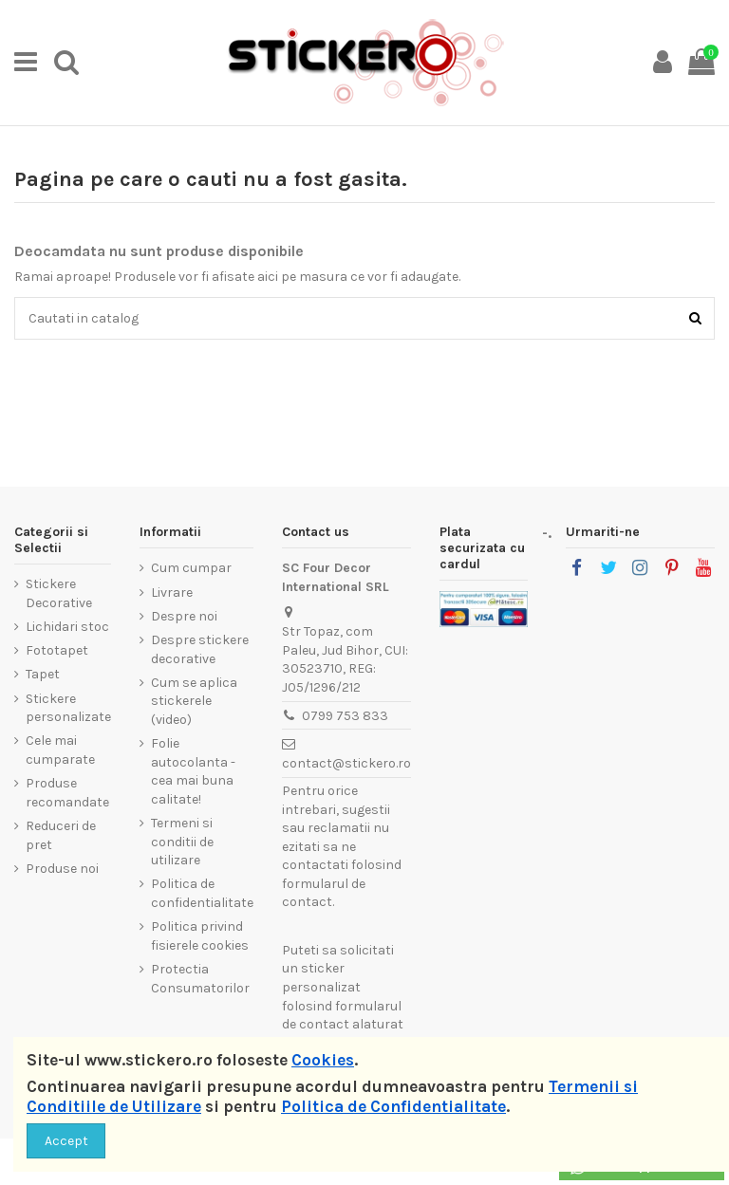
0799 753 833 (345, 716)
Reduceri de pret (61, 835)
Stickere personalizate (68, 708)
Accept (66, 1141)
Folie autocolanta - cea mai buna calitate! (193, 771)
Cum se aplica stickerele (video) (194, 701)
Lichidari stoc (67, 627)
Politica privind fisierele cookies (200, 936)
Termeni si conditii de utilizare (182, 841)
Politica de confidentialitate (202, 893)
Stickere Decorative (59, 593)
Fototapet (57, 650)
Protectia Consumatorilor (200, 978)
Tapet (43, 674)
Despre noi (184, 616)
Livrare (172, 592)
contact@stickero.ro (346, 763)
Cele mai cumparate (60, 750)
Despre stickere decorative (200, 649)
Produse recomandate (67, 792)
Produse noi (62, 869)
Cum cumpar (191, 568)
